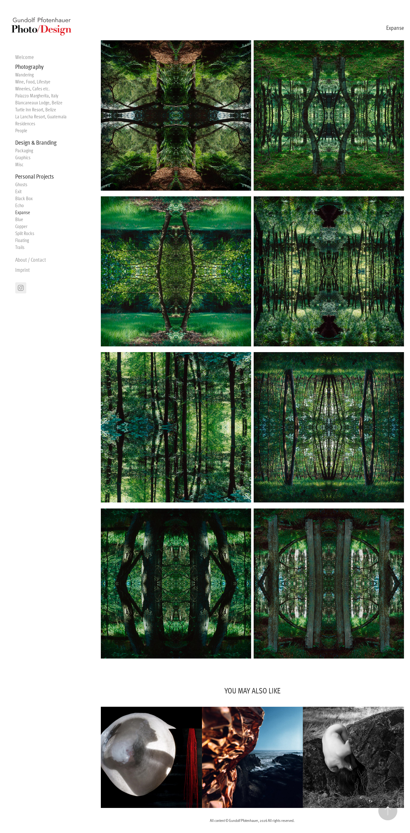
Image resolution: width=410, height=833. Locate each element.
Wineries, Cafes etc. (32, 88)
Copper (21, 226)
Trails (19, 247)
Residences (25, 123)
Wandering (24, 74)
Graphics (22, 157)
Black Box (24, 198)
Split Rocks (24, 233)
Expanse (22, 212)
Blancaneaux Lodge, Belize (38, 102)
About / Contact (30, 259)
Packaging (24, 150)
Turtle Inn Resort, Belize (35, 109)
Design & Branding (35, 142)
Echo (19, 205)
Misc (19, 164)
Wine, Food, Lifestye (32, 81)
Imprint (22, 269)
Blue (19, 219)
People (21, 130)
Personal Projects (34, 176)
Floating (22, 240)
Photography (29, 66)
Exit (18, 191)
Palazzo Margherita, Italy (36, 95)
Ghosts (21, 184)
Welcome (24, 56)
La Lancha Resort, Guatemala (41, 116)
